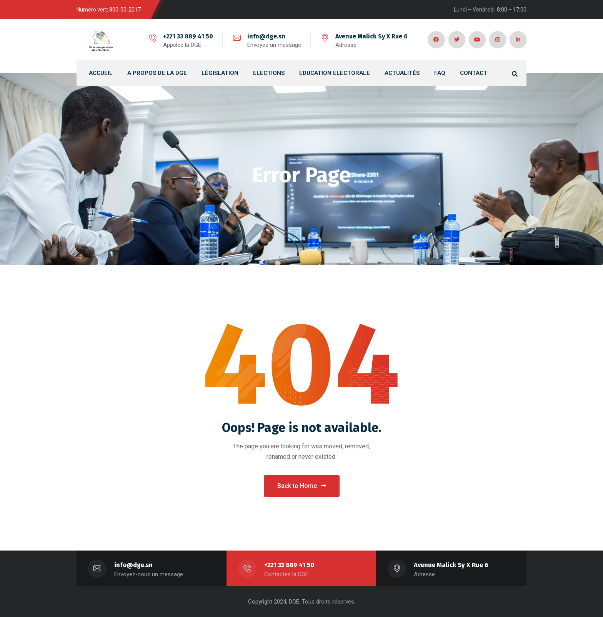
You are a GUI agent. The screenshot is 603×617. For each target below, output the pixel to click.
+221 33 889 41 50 (187, 36)
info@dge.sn (265, 36)
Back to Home (301, 485)
